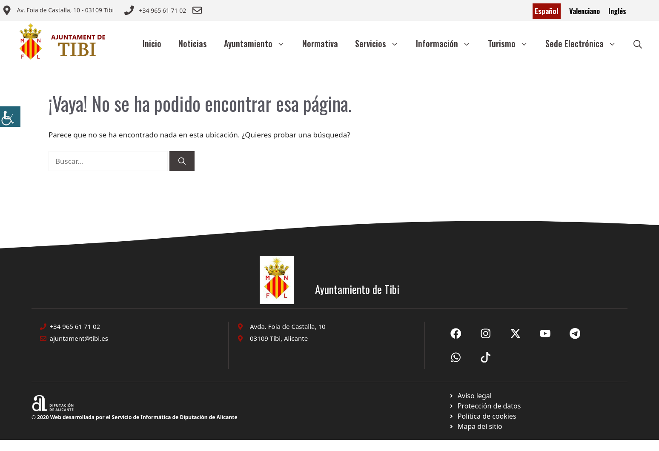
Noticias (192, 43)
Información (447, 43)
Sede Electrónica (585, 43)
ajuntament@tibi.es (79, 338)
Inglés (617, 11)
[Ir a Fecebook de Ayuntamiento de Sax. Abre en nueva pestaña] (456, 333)
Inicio (152, 43)
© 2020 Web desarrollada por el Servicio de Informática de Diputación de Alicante (135, 417)
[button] (637, 43)
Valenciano (584, 11)
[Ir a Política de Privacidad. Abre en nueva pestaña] (470, 396)
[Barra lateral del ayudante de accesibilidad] (10, 116)
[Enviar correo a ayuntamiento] (58, 11)
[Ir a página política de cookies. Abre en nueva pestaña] (485, 406)
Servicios (381, 43)
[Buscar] (182, 161)
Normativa (320, 43)
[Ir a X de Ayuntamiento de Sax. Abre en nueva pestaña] (486, 333)
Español (547, 11)
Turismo (512, 43)
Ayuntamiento (259, 43)
